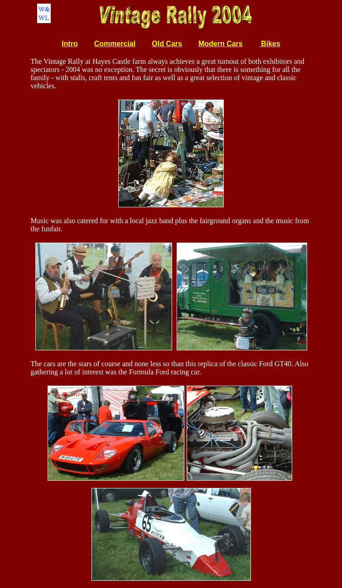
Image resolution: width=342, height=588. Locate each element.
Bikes (269, 44)
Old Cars (167, 44)
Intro (70, 44)
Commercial (115, 44)
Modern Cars (220, 44)
